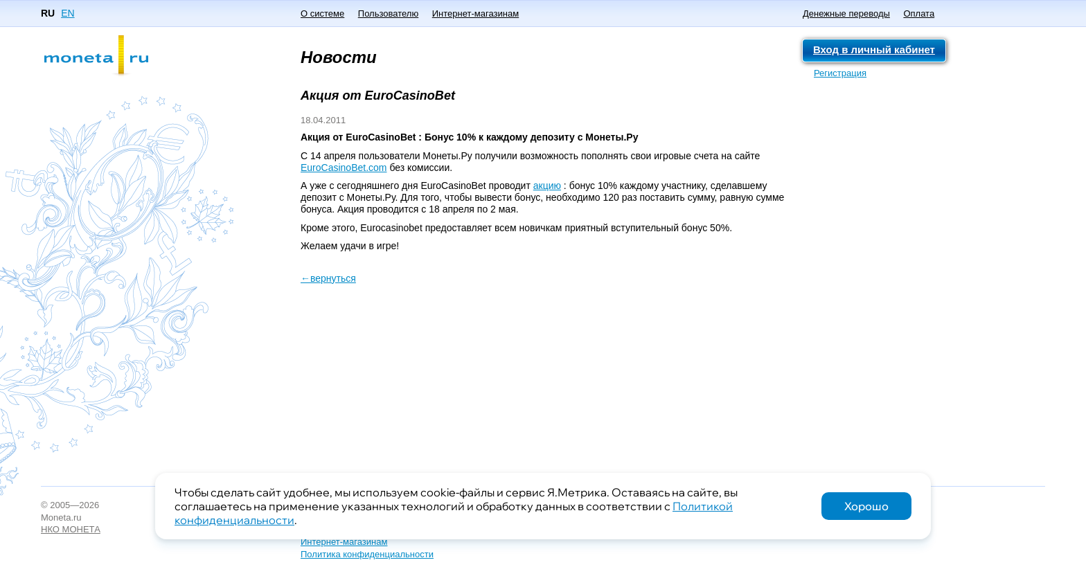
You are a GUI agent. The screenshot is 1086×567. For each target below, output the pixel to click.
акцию (547, 185)
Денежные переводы (846, 13)
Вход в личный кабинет (874, 49)
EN (67, 13)
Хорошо (866, 506)
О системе (322, 13)
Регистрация (840, 73)
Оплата (918, 13)
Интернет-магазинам (475, 13)
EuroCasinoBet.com (344, 167)
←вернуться (328, 278)
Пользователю (388, 13)
